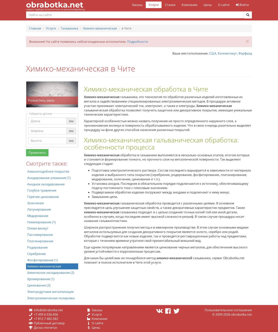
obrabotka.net (54, 4)
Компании (189, 5)
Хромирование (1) (40, 279)
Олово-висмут (37, 228)
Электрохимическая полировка (51, 298)
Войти (242, 5)
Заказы (137, 5)
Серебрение (36, 254)
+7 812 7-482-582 (46, 319)
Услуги (154, 5)
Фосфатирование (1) (42, 260)
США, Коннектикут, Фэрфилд (230, 53)
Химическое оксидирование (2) (50, 273)
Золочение (35, 203)
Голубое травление (41, 190)
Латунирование (39, 209)
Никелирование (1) (41, 222)
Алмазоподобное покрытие (48, 171)
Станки (170, 5)
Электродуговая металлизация (50, 292)
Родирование (37, 247)
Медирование (37, 216)
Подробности (137, 42)
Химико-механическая (44, 266)
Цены (207, 5)
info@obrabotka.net (48, 310)
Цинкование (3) (38, 285)
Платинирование (40, 241)
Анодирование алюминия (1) (49, 178)
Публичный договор (49, 323)
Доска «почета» (45, 327)
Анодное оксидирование (46, 184)
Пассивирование (40, 235)
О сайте (224, 5)
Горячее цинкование (43, 197)
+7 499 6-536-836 (46, 314)
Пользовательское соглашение (228, 310)
